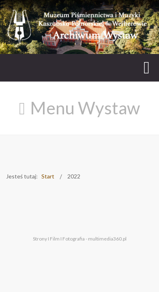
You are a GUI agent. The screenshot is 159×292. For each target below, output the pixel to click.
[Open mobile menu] (146, 67)
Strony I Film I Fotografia (59, 238)
